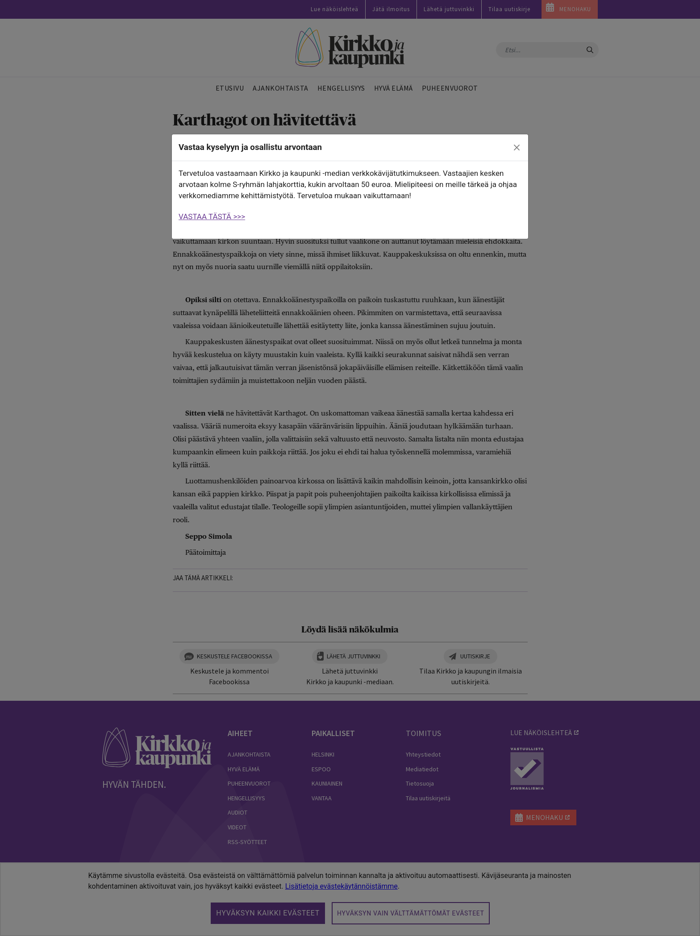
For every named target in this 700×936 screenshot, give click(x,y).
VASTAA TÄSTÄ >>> (212, 216)
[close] (517, 147)
